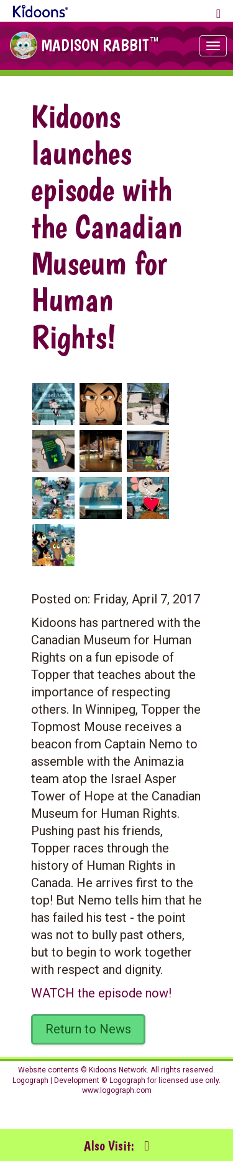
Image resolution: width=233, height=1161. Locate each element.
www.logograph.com (117, 1090)
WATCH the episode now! (101, 993)
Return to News (88, 1029)
